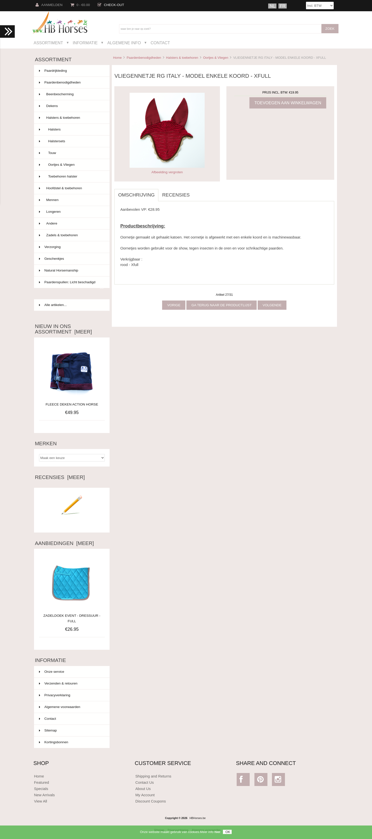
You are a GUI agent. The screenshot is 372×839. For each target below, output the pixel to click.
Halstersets (71, 141)
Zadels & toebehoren (71, 235)
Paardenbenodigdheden (144, 58)
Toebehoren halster (71, 176)
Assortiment (48, 42)
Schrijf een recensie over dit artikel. (71, 521)
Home (117, 58)
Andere (71, 223)
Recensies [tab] (176, 195)
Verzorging (71, 247)
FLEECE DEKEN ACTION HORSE (72, 404)
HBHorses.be (197, 818)
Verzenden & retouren (58, 683)
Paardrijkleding (71, 71)
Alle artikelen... (53, 305)
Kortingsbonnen (53, 742)
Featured (41, 782)
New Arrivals (44, 795)
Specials (41, 788)
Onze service (51, 672)
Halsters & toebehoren (182, 58)
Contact (160, 42)
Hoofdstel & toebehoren (71, 188)
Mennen (71, 200)
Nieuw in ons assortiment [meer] (63, 329)
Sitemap (48, 730)
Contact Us (144, 782)
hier (217, 834)
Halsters (71, 129)
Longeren (71, 211)
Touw (71, 153)
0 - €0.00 (80, 5)
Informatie (85, 42)
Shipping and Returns (153, 776)
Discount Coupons (150, 801)
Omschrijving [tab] (136, 195)
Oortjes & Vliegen (215, 58)
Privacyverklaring (54, 695)
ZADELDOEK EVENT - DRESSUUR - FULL (71, 615)
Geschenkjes (71, 259)
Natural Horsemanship (71, 270)
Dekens (71, 106)
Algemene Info (124, 42)
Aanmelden (49, 5)
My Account (145, 795)
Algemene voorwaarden (59, 707)
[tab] (197, 192)
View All (40, 801)
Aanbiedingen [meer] (64, 543)
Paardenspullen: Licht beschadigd (71, 284)
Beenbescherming (71, 94)
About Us (143, 788)
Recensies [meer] (60, 477)
